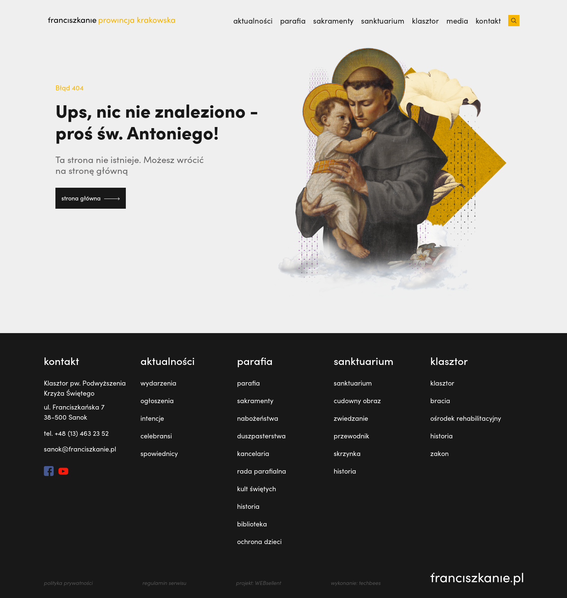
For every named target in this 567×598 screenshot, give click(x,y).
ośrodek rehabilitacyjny (465, 418)
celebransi (156, 435)
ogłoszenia (157, 400)
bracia (440, 400)
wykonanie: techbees (355, 582)
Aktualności (253, 20)
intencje (152, 418)
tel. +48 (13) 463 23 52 (76, 433)
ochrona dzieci (259, 541)
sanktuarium (382, 20)
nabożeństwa (257, 418)
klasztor (425, 20)
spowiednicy (159, 453)
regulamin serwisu (164, 582)
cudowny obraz (357, 400)
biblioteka (252, 523)
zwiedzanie (351, 418)
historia (248, 506)
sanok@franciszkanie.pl (80, 448)
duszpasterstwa (261, 435)
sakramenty (333, 20)
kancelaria (253, 453)
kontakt (488, 20)
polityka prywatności (68, 582)
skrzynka (347, 453)
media (457, 20)
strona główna (90, 198)
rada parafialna (261, 470)
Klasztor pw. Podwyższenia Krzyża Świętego (85, 388)
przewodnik (351, 435)
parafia (293, 20)
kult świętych (256, 488)
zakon (439, 453)
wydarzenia (158, 382)
